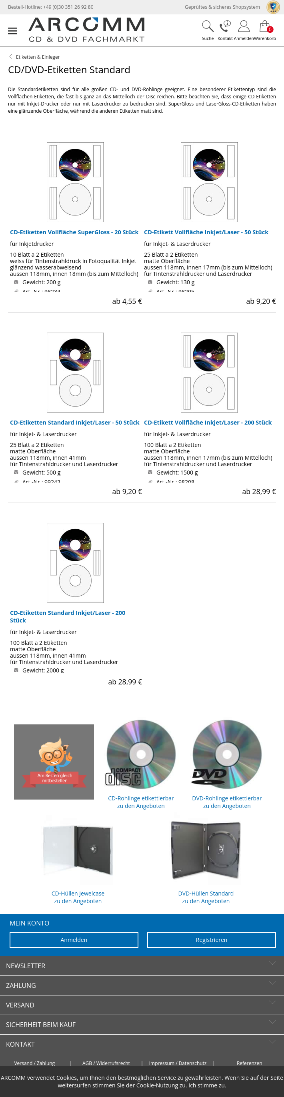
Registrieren (212, 939)
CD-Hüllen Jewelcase (78, 857)
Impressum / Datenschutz (178, 1063)
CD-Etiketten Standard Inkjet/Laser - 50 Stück (75, 422)
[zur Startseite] (86, 40)
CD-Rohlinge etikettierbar (141, 762)
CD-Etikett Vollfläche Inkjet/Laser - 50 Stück (206, 232)
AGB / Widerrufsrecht (106, 1063)
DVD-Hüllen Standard (206, 857)
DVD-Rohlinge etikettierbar (227, 762)
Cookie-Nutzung (157, 1085)
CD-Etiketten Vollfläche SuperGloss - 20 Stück (74, 232)
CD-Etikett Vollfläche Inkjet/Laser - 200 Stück (208, 422)
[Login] (244, 30)
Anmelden (73, 939)
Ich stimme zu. (207, 1085)
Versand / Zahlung (34, 1063)
